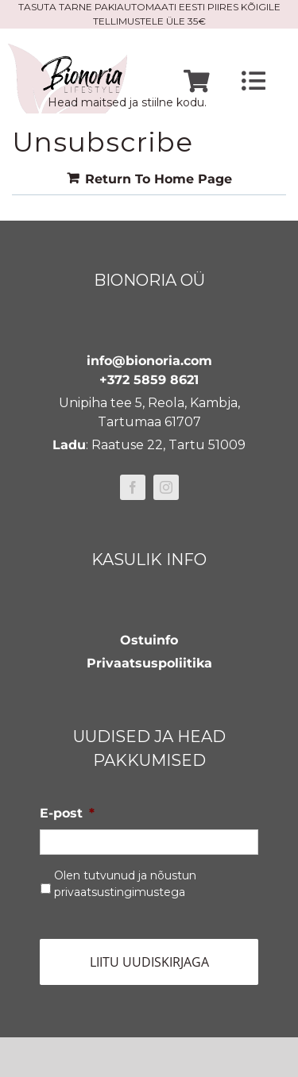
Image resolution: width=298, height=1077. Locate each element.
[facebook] (132, 487)
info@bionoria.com (149, 360)
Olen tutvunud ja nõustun (125, 883)
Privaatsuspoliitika (149, 663)
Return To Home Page (158, 179)
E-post (67, 813)
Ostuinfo (149, 640)
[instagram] (166, 487)
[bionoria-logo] (67, 49)
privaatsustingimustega (119, 892)
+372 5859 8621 (149, 379)
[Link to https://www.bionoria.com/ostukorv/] (197, 81)
